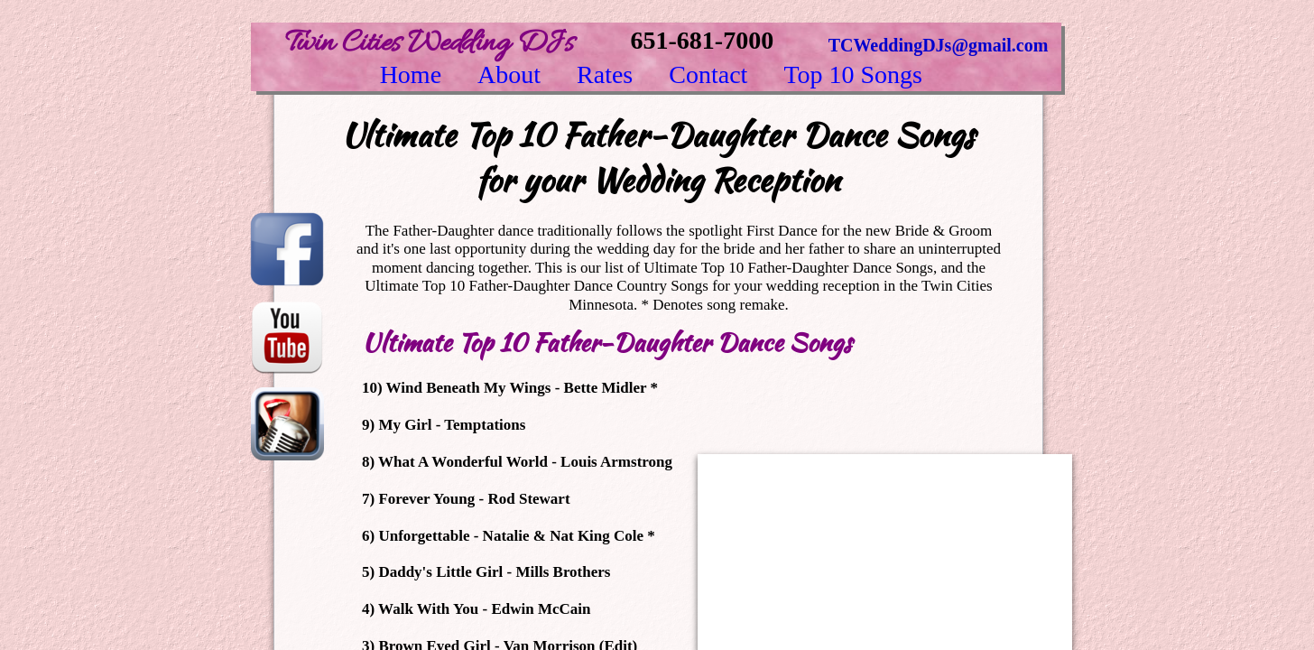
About (509, 75)
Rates (605, 75)
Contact (708, 75)
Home (410, 75)
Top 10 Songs (852, 75)
